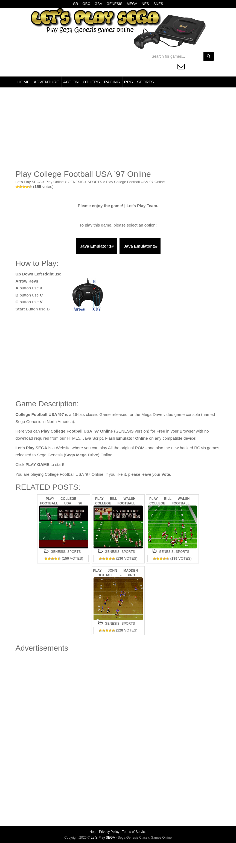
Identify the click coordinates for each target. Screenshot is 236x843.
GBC (86, 4)
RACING (112, 82)
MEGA (132, 4)
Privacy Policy (109, 832)
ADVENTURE (46, 82)
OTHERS (91, 82)
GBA (98, 4)
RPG (128, 82)
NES (145, 4)
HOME (24, 82)
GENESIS (115, 4)
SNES (158, 4)
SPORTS (145, 82)
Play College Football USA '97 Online (135, 182)
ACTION (71, 82)
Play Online (54, 182)
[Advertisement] (118, 128)
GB (75, 4)
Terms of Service (134, 832)
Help (92, 832)
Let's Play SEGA (29, 182)
